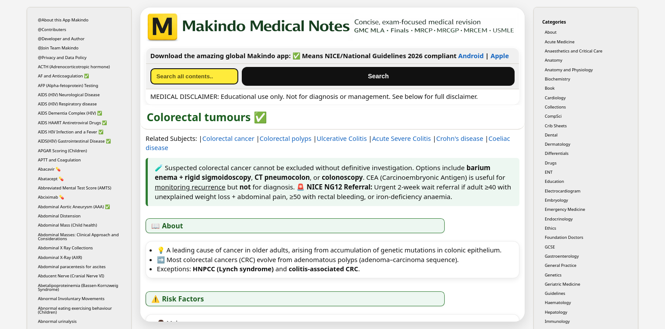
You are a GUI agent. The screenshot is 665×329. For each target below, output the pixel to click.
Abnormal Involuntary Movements (71, 298)
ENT (549, 172)
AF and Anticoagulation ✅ (64, 76)
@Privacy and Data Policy (62, 57)
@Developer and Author (61, 39)
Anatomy (553, 60)
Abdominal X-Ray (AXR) (60, 257)
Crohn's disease (460, 138)
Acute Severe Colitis (401, 138)
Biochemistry (557, 79)
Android (471, 55)
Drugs (551, 163)
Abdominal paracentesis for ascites (72, 267)
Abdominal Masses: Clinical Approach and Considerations (78, 237)
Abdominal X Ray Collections (65, 248)
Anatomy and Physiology (569, 70)
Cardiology (555, 98)
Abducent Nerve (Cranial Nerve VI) (71, 276)
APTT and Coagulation (59, 160)
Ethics (550, 228)
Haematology (558, 302)
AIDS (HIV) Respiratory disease (67, 104)
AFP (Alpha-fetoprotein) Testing (68, 85)
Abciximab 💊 (51, 197)
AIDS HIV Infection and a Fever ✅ (71, 132)
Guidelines (555, 293)
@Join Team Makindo (58, 48)
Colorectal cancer (228, 138)
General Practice (560, 265)
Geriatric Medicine (562, 284)
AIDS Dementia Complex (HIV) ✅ (70, 113)
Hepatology (556, 312)
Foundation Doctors (564, 237)
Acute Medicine (559, 42)
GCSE (550, 247)
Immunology (557, 321)
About (551, 32)
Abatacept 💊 (51, 179)
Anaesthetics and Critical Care (573, 51)
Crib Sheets (556, 126)
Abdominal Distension (59, 216)
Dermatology (557, 144)
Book (550, 88)
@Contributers (52, 29)
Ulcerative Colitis (342, 138)
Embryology (556, 200)
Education (554, 181)
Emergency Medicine (565, 209)
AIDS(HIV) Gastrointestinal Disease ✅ (74, 141)
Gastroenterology (562, 256)
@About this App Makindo (63, 20)
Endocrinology (559, 219)
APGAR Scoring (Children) (62, 151)
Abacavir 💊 (49, 169)
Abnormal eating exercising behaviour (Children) (75, 310)
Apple (500, 55)
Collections (555, 107)
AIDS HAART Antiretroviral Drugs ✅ (73, 123)
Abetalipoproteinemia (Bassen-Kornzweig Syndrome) (78, 287)
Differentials (556, 153)
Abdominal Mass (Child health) (67, 225)
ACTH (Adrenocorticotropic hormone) (74, 67)
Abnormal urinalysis (57, 321)
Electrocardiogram (563, 191)
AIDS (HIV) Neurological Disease (69, 95)
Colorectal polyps (286, 138)
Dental (551, 135)
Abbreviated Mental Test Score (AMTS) (74, 188)
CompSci (553, 116)
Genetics (553, 275)
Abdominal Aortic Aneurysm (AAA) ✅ (74, 207)
